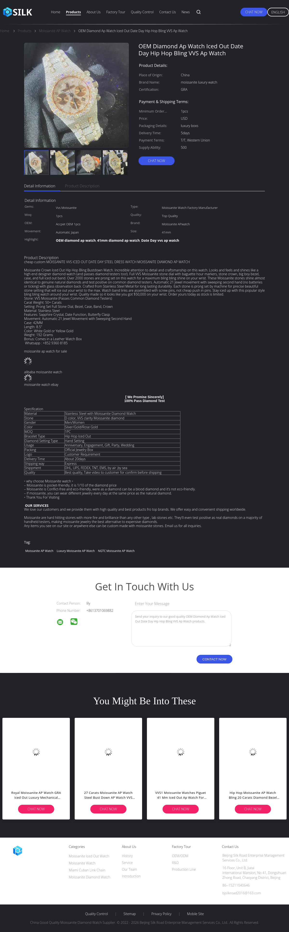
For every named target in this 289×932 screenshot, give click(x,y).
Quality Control (142, 12)
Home (55, 12)
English (278, 12)
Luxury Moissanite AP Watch (76, 551)
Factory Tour (115, 12)
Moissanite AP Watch (39, 551)
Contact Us (167, 12)
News (186, 12)
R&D (175, 862)
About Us (93, 12)
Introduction (131, 876)
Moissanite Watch (82, 863)
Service (127, 862)
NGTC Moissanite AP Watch (116, 551)
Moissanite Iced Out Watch (89, 856)
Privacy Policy (161, 914)
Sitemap (130, 914)
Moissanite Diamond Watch (89, 877)
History (127, 856)
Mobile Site (195, 914)
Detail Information (39, 186)
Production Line (184, 869)
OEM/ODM (180, 856)
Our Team (129, 869)
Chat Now (253, 12)
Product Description (82, 186)
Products (73, 12)
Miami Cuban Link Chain (87, 870)
